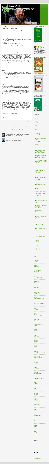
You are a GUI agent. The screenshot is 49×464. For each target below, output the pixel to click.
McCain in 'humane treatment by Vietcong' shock (40, 230)
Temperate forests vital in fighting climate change (40, 237)
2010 (35, 129)
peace (35, 421)
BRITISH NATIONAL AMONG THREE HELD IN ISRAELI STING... (41, 168)
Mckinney (35, 416)
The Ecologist (36, 362)
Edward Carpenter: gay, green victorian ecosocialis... (40, 151)
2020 (35, 117)
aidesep (35, 382)
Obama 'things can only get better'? (40, 215)
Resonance (35, 334)
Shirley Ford (35, 346)
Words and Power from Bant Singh (39, 378)
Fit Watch (35, 278)
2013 (35, 125)
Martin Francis (36, 310)
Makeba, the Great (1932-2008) (40, 152)
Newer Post (4, 121)
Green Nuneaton (36, 288)
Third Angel (35, 367)
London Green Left (36, 308)
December (37, 133)
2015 (35, 122)
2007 (35, 252)
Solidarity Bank (36, 351)
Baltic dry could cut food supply (40, 184)
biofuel (35, 389)
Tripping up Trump (36, 372)
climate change (36, 394)
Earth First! (35, 276)
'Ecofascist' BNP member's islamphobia (39, 166)
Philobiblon (35, 329)
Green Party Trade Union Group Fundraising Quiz (40, 147)
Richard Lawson (36, 336)
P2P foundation (36, 320)
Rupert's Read (36, 341)
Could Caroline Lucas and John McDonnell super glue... (40, 195)
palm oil (35, 420)
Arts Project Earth (36, 266)
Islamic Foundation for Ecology (38, 299)
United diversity (36, 374)
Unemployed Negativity (37, 373)
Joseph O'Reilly (36, 302)
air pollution (35, 383)
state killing (35, 431)
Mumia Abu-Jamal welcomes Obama (41, 200)
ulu (34, 435)
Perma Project (36, 325)
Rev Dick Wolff (36, 335)
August (37, 241)
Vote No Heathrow (9, 133)
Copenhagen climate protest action (40, 225)
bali (34, 387)
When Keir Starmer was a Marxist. (11, 138)
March (37, 248)
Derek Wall (39, 46)
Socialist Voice (36, 350)
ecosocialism (36, 400)
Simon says (35, 347)
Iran (34, 410)
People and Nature (36, 323)
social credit (35, 430)
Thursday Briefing (36, 368)
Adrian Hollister (36, 259)
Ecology (35, 398)
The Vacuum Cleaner (37, 366)
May (36, 245)
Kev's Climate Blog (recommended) (39, 303)
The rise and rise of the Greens (40, 193)
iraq (34, 411)
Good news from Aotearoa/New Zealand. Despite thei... (40, 202)
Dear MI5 (36, 188)
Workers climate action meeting (40, 211)
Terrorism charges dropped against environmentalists (40, 220)
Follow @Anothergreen (37, 458)
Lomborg (35, 414)
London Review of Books (37, 415)
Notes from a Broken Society (38, 315)
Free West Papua (36, 281)
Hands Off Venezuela (37, 293)
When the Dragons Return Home (40, 170)
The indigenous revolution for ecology (41, 145)
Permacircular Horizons (37, 326)
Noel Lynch (35, 314)
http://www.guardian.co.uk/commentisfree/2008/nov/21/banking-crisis (13, 36)
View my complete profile (37, 54)
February (37, 249)
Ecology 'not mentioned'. (39, 183)
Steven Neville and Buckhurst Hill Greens (40, 352)
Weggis (35, 377)
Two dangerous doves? (39, 199)
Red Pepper (35, 331)
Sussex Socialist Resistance (38, 357)
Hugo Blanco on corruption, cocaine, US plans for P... (41, 217)
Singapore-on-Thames (38, 218)
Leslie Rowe (35, 307)
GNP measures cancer (37, 283)
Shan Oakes (35, 345)
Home (17, 121)
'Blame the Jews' (38, 207)
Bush (34, 390)
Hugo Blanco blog (38, 144)
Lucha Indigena (36, 309)
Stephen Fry (35, 432)
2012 (35, 126)
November (37, 134)
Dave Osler (35, 272)
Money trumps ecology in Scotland (40, 227)
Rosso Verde (36, 340)
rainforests (35, 426)
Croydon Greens (36, 271)
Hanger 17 (35, 294)
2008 (35, 132)
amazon (35, 384)
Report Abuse (36, 437)
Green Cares (36, 286)
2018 (35, 118)
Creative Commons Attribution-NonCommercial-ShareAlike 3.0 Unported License (39, 455)
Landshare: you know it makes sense (41, 228)
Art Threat (35, 265)
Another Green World (11, 6)
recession (35, 427)
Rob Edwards (36, 337)
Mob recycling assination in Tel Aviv (40, 177)
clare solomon (36, 393)
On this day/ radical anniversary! (39, 318)
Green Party (35, 406)
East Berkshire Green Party (38, 277)
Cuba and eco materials (39, 135)
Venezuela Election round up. (39, 149)
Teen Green (35, 358)
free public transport (37, 404)
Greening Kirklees (36, 292)
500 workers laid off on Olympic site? (41, 187)
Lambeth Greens (36, 304)
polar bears (35, 425)
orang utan (35, 419)
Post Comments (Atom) (9, 123)
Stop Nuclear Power (37, 353)
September (37, 240)
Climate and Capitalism (37, 270)
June (36, 244)
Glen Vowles (36, 282)
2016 (35, 121)
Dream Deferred (36, 275)
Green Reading (36, 291)
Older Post (29, 121)
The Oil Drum (36, 363)
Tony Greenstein (36, 369)
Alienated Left (36, 261)
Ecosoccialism (36, 399)
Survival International (37, 356)
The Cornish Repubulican (37, 361)
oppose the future (36, 319)
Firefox (35, 403)
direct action (35, 395)
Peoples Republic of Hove (38, 324)
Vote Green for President (39, 224)
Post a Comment (5, 117)
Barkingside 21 (36, 267)
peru (34, 422)
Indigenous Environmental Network (39, 298)
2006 (35, 254)
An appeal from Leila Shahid (39, 137)
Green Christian (36, 287)
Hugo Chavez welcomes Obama (40, 210)
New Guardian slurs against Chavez (40, 157)
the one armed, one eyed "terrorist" (40, 185)
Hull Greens (35, 297)
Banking (35, 388)
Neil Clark (35, 313)
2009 (35, 130)
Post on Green (36, 330)
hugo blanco (35, 409)
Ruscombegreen (36, 342)
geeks (35, 405)
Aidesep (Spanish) (36, 260)
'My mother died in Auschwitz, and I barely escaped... (40, 179)
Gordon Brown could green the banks (41, 160)
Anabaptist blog (36, 262)
